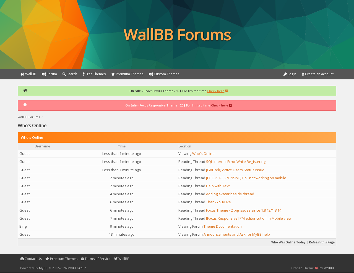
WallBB (121, 258)
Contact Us (31, 258)
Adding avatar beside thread (230, 193)
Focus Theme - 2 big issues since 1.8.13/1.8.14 (243, 210)
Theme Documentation (223, 226)
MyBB (43, 268)
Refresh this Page (322, 242)
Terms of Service (96, 258)
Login (289, 74)
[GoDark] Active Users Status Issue (235, 169)
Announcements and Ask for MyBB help (237, 234)
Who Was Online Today (288, 242)
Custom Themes (164, 74)
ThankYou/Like (218, 201)
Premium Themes (61, 258)
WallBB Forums (29, 117)
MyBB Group (76, 268)
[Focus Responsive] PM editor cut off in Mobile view (248, 218)
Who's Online (203, 153)
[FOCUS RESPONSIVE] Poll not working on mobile (246, 177)
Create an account (318, 74)
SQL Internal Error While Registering (236, 161)
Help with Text (218, 185)
